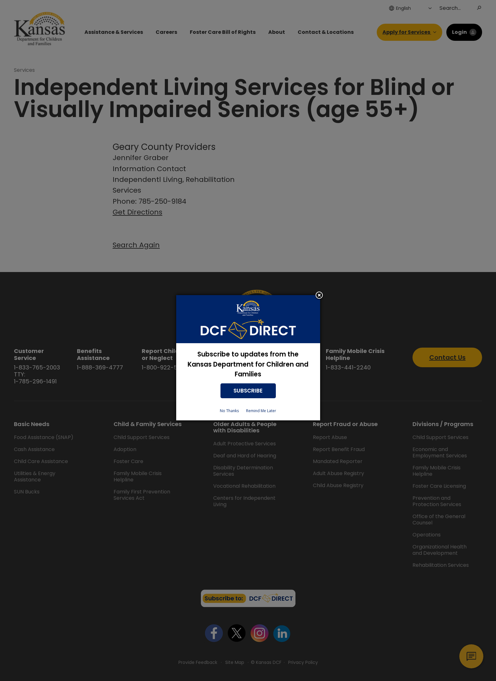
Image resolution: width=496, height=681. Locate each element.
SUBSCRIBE (248, 390)
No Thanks (229, 410)
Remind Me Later (261, 410)
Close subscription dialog (319, 295)
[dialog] (248, 358)
